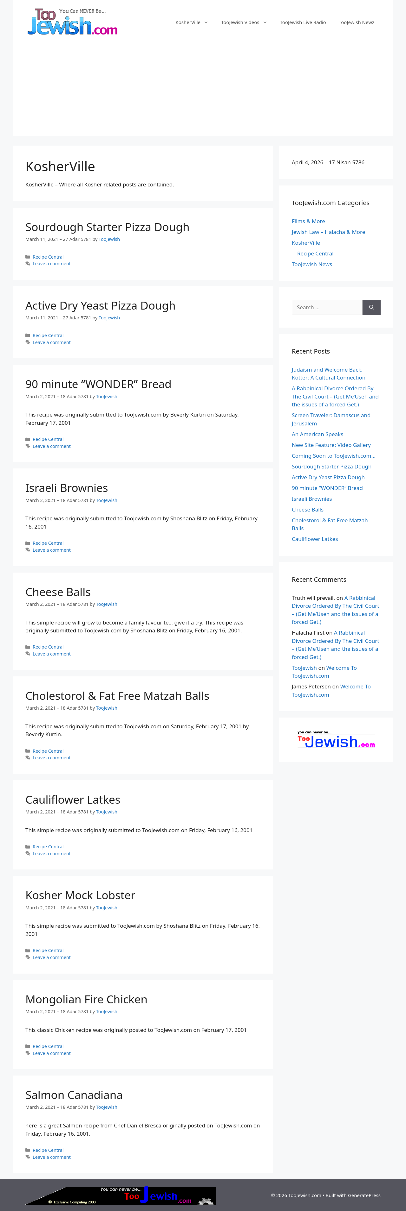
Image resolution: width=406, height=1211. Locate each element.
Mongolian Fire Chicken (86, 999)
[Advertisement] (203, 91)
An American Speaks (317, 434)
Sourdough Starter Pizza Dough (107, 226)
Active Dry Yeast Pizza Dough (100, 305)
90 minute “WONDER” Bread (98, 383)
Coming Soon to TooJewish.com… (334, 455)
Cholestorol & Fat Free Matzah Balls (117, 695)
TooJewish (304, 667)
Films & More (308, 221)
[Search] (372, 307)
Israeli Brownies (66, 487)
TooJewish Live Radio (303, 22)
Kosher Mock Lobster (80, 895)
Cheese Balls (58, 591)
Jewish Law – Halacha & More (328, 231)
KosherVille (195, 22)
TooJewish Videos (247, 22)
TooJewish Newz (356, 22)
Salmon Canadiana (74, 1094)
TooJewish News (312, 264)
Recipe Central (48, 257)
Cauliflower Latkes (73, 799)
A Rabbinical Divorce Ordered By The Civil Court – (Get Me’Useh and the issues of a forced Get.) (335, 396)
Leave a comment (52, 263)
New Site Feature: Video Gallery (331, 445)
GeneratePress (364, 1195)
